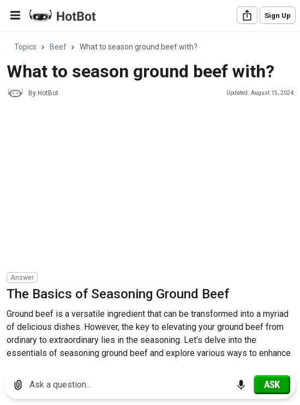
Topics (25, 46)
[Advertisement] (153, 187)
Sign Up (278, 15)
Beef (58, 46)
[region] (150, 197)
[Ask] (272, 384)
